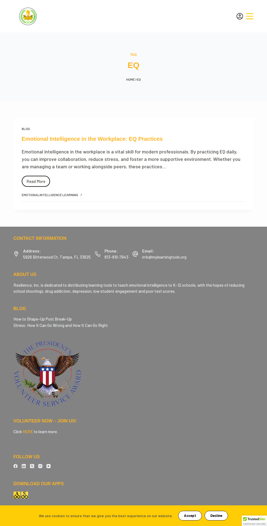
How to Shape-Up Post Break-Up (42, 318)
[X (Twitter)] (32, 466)
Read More (38, 180)
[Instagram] (40, 466)
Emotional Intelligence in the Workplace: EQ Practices (92, 139)
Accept (190, 515)
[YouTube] (48, 466)
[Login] (239, 16)
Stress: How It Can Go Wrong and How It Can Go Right (60, 325)
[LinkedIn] (24, 466)
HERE (28, 431)
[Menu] (250, 16)
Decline (216, 515)
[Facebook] (15, 466)
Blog (26, 129)
